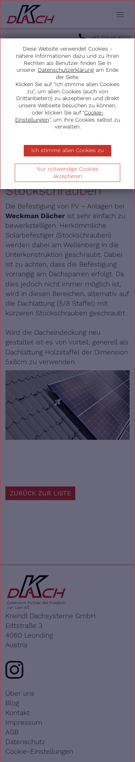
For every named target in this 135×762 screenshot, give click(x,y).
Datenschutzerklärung (66, 70)
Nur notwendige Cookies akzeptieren (68, 172)
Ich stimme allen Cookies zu (67, 150)
